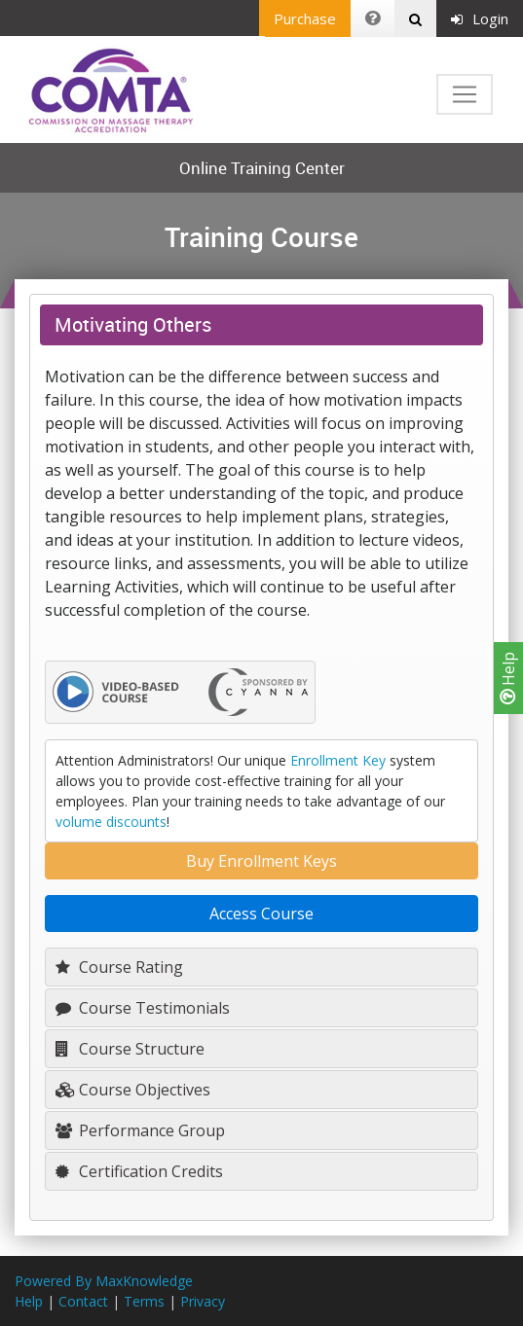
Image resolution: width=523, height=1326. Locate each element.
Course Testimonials (143, 1008)
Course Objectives (133, 1089)
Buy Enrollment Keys (261, 861)
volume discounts (111, 821)
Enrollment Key (338, 760)
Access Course (261, 913)
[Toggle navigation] (464, 94)
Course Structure (130, 1048)
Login (479, 18)
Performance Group (140, 1130)
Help (508, 678)
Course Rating (119, 967)
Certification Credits (139, 1171)
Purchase (305, 18)
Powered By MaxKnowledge (104, 1281)
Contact (83, 1301)
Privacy (202, 1301)
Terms (144, 1301)
